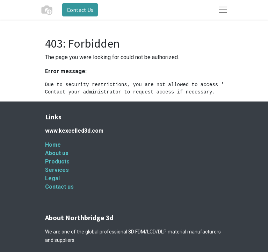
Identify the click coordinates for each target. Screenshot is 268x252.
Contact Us (80, 9)
